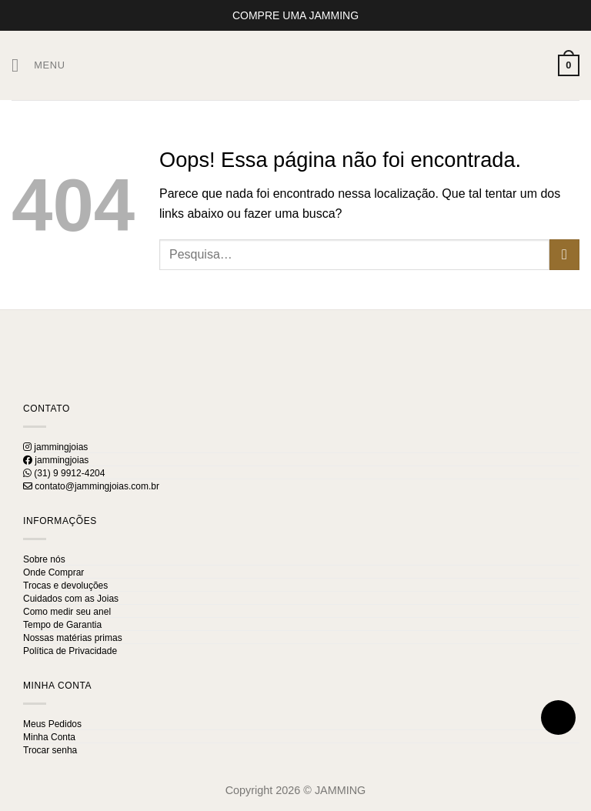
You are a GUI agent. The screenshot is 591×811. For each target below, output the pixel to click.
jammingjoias (55, 447)
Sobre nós (44, 559)
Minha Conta (49, 737)
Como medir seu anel (67, 611)
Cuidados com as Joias (71, 598)
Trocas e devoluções (65, 585)
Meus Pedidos (52, 724)
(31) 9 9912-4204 (64, 473)
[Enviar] (564, 254)
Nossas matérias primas (72, 637)
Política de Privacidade (70, 651)
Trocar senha (50, 750)
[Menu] (38, 65)
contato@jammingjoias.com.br (91, 486)
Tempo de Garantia (62, 624)
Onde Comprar (53, 572)
